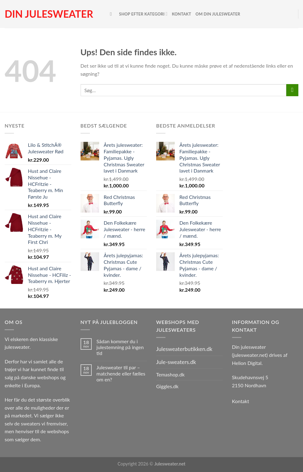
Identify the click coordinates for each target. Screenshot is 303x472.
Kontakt (181, 13)
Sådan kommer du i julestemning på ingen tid (120, 347)
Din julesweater (49, 14)
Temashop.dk (170, 374)
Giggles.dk (167, 386)
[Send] (292, 90)
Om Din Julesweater (217, 13)
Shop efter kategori (143, 14)
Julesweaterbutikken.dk (184, 349)
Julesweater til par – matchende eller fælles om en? (120, 373)
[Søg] (112, 14)
